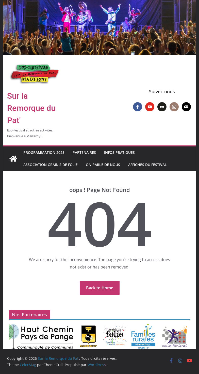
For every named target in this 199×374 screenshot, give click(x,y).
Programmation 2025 (43, 152)
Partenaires (84, 152)
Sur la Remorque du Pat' (31, 108)
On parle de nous (103, 164)
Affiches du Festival (147, 164)
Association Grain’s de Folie (50, 164)
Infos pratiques (119, 152)
